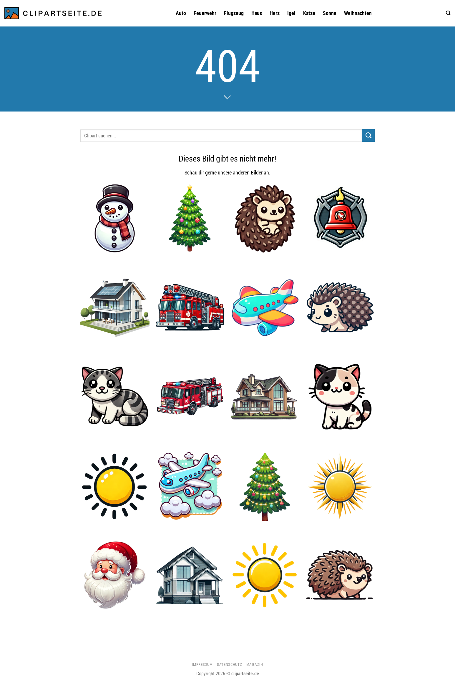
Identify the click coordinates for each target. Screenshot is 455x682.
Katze (309, 13)
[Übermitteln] (368, 135)
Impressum (202, 664)
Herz (275, 13)
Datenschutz (229, 664)
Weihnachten (358, 13)
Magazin (254, 664)
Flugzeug (234, 13)
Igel (291, 13)
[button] (448, 13)
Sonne (329, 13)
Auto (181, 13)
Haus (256, 13)
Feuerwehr (205, 13)
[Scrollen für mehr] (227, 98)
